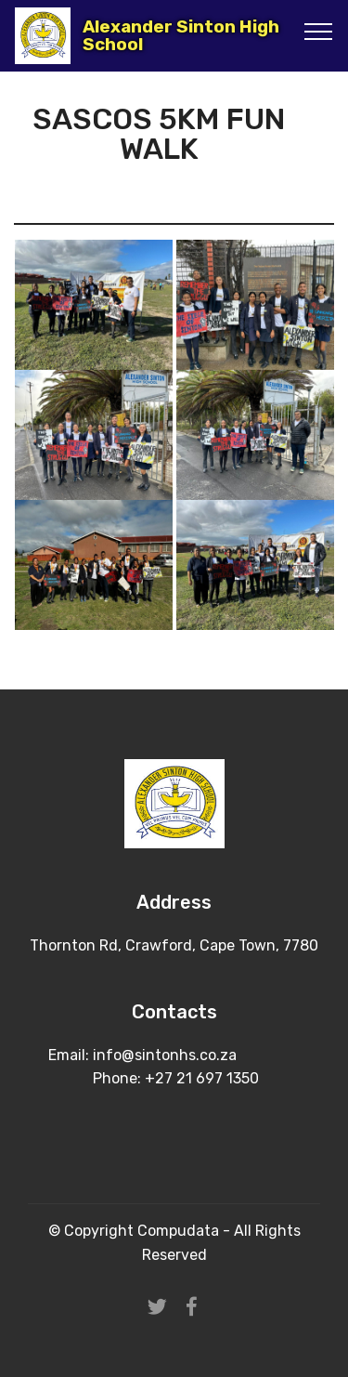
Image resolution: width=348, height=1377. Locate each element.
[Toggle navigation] (318, 30)
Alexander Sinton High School (181, 35)
